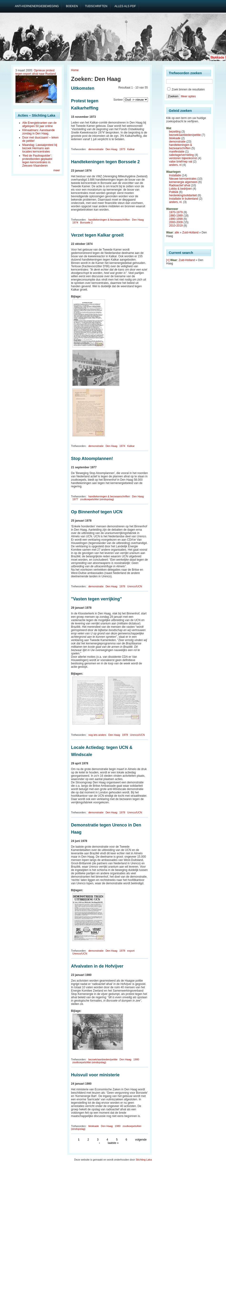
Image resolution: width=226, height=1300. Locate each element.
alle (177, 232)
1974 (75, 222)
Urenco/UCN (134, 586)
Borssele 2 (86, 222)
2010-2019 (176, 225)
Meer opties (188, 96)
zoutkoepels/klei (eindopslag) (97, 499)
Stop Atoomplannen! (92, 458)
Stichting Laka (144, 1159)
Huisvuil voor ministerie (95, 1075)
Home (75, 70)
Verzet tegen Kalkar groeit (97, 235)
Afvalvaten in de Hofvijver (97, 966)
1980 (136, 1059)
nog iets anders (97, 734)
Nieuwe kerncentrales (183, 178)
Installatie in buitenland (183, 198)
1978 (122, 586)
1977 (75, 499)
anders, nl (175, 165)
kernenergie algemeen (183, 182)
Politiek (173, 192)
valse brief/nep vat (180, 161)
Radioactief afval (179, 185)
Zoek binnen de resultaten (186, 89)
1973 (122, 149)
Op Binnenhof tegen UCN (97, 511)
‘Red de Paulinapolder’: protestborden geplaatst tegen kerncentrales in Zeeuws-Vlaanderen (37, 160)
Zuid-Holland (190, 232)
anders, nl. (175, 202)
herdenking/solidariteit (183, 195)
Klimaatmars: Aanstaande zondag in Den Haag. (38, 132)
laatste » (113, 1143)
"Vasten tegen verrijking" (96, 599)
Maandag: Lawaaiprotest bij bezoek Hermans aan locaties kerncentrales (39, 148)
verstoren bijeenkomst (183, 158)
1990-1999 (176, 219)
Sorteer (118, 99)
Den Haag (112, 149)
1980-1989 (176, 215)
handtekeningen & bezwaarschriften (109, 219)
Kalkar (131, 149)
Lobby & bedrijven (180, 188)
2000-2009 (176, 222)
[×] (168, 260)
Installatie (175, 175)
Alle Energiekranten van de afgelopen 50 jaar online (39, 124)
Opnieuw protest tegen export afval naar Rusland (35, 72)
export (131, 950)
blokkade (93, 1126)
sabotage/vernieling (181, 155)
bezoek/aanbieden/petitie (102, 1059)
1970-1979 (176, 212)
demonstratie (95, 149)
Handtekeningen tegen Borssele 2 (105, 161)
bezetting (175, 131)
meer (56, 170)
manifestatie (177, 151)
